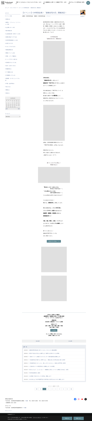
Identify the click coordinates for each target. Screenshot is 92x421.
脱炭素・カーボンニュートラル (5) (12, 79)
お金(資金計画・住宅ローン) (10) (13, 33)
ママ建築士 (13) (9, 72)
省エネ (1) (8, 86)
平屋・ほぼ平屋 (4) (10, 83)
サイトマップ (8, 410)
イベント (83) (9, 16)
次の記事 (70, 341)
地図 (27, 400)
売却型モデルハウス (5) (11, 62)
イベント (48, 16)
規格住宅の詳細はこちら (54, 241)
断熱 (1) (7, 89)
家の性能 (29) (9, 30)
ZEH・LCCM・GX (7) (10, 65)
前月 (7, 108)
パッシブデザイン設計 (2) (11, 59)
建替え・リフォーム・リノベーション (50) (12, 23)
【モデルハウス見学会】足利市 (76, 3)
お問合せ (54, 330)
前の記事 (37, 341)
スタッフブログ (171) (10, 46)
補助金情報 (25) (9, 49)
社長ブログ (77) (9, 43)
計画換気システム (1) (10, 75)
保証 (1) (7, 93)
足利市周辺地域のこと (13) (12, 40)
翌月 (19, 108)
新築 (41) (8, 19)
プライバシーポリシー (37, 417)
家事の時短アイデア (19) (11, 37)
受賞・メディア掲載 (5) (11, 56)
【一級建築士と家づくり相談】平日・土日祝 (54, 3)
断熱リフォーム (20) (10, 52)
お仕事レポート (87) (10, 27)
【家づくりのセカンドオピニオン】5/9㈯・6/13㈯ (28, 3)
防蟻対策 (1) (8, 68)
